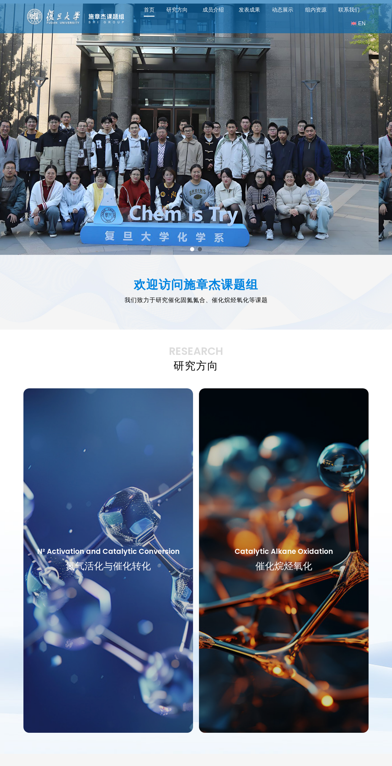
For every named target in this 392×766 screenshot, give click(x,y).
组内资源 (315, 10)
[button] (192, 236)
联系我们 (349, 10)
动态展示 (282, 10)
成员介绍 (215, 10)
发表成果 (249, 10)
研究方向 (178, 10)
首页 (149, 10)
